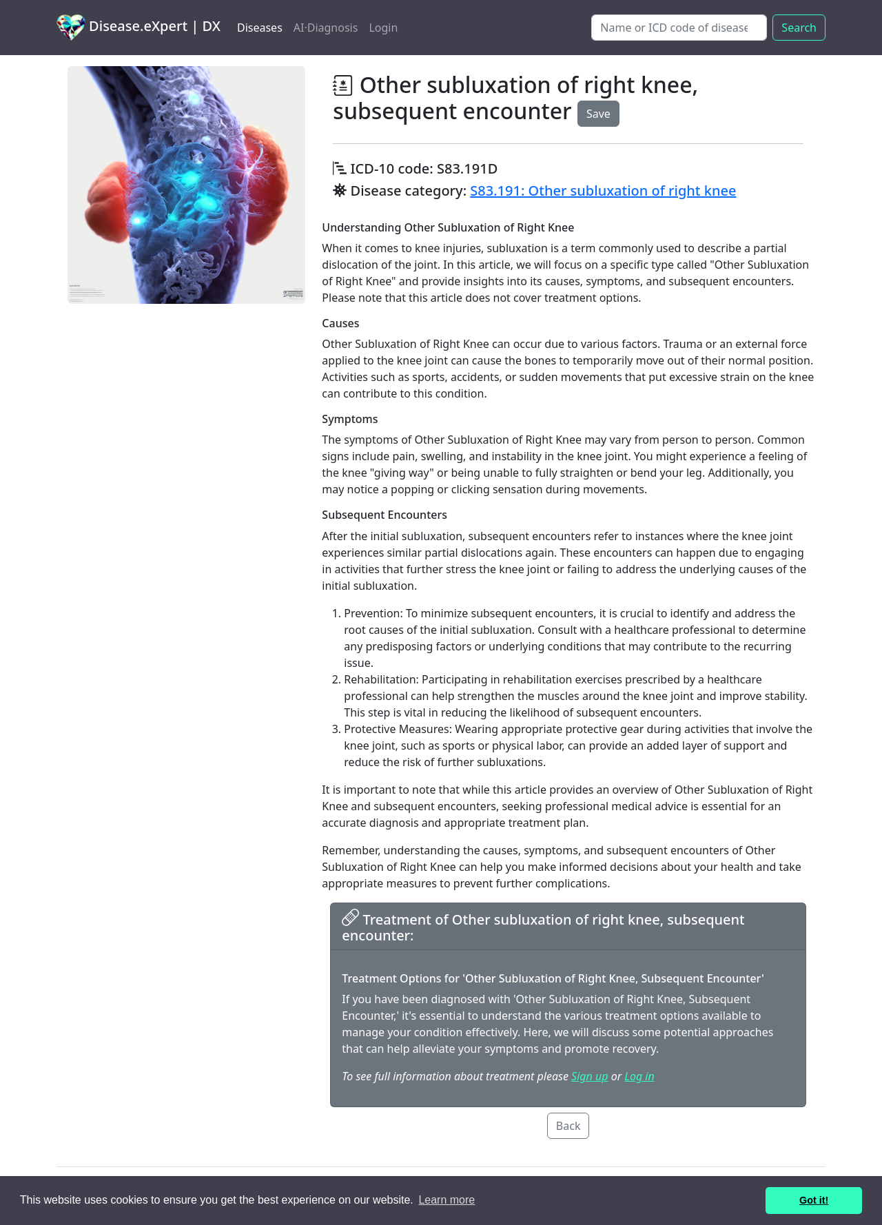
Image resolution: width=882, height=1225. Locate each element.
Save (598, 113)
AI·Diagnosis (326, 27)
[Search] (679, 27)
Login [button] (383, 27)
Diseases (260, 27)
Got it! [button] (813, 1200)
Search (799, 27)
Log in (639, 1076)
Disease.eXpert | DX (138, 27)
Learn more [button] (446, 1200)
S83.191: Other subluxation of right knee (603, 190)
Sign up (589, 1076)
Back (568, 1125)
